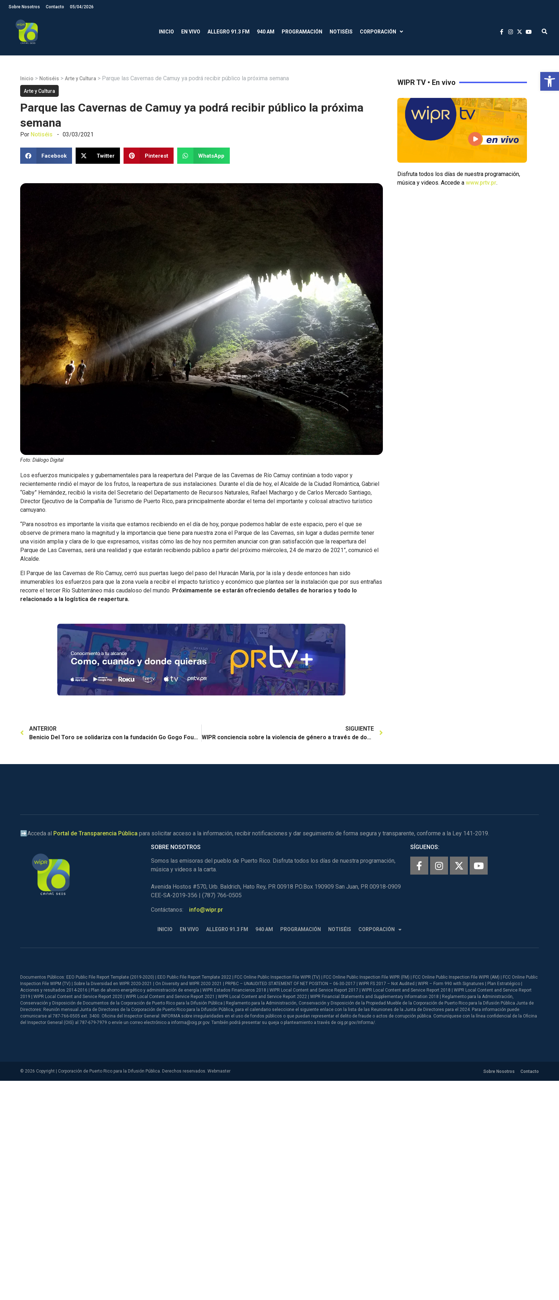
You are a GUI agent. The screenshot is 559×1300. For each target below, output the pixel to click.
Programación (302, 32)
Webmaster (219, 1071)
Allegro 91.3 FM (228, 32)
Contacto (55, 6)
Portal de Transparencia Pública (95, 833)
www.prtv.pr (481, 182)
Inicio (166, 32)
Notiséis (341, 32)
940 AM (265, 32)
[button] (549, 81)
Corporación (381, 32)
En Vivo (190, 32)
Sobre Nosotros (24, 6)
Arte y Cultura (80, 78)
